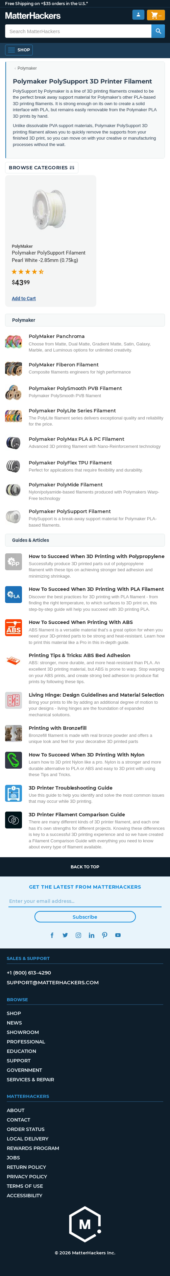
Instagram (78, 935)
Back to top (85, 866)
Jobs (13, 1158)
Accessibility (24, 1196)
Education (21, 1051)
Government (24, 1070)
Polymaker (27, 68)
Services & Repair (30, 1080)
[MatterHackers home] (33, 16)
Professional (26, 1042)
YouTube (118, 935)
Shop (14, 1013)
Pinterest (105, 935)
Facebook (52, 935)
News (14, 1023)
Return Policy (26, 1167)
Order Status (26, 1129)
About (15, 1110)
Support (18, 1061)
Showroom (23, 1032)
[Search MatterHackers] (158, 31)
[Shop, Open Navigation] (19, 50)
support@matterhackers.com (53, 982)
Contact (18, 1120)
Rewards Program (33, 1148)
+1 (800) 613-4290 (29, 972)
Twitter (65, 935)
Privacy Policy (27, 1177)
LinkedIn (92, 935)
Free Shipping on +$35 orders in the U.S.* (46, 3)
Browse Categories (42, 168)
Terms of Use (25, 1186)
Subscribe (85, 917)
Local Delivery (27, 1139)
